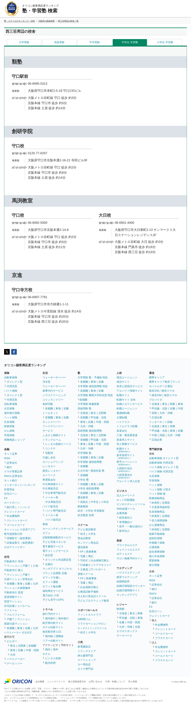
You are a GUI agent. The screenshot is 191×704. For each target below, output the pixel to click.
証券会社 (12, 462)
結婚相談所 (123, 581)
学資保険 (9, 435)
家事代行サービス (53, 390)
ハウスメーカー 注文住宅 (18, 632)
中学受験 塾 (84, 452)
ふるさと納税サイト (54, 435)
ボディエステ (124, 553)
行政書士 (85, 564)
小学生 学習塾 (165, 42)
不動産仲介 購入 (13, 570)
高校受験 (59, 42)
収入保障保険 (159, 520)
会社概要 (39, 681)
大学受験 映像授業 (88, 403)
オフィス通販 (50, 581)
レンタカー (49, 466)
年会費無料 (13, 515)
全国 (137, 626)
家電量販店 (84, 646)
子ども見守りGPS (53, 599)
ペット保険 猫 (157, 493)
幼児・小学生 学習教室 (91, 510)
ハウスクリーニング (54, 395)
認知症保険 (155, 538)
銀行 (9, 467)
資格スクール (85, 573)
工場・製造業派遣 (127, 435)
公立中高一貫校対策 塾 (91, 470)
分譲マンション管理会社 (18, 579)
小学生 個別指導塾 (88, 488)
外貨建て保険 (157, 542)
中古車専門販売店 (55, 492)
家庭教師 (83, 506)
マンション (13, 565)
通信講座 (83, 547)
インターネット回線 (161, 421)
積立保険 (154, 564)
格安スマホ (170, 395)
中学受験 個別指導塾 (90, 461)
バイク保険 (10, 390)
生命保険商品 (157, 511)
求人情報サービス (127, 443)
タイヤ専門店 (85, 668)
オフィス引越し (52, 577)
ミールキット (50, 412)
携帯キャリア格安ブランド (164, 381)
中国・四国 (32, 650)
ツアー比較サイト (53, 640)
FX (5, 498)
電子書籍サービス (53, 546)
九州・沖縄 (86, 426)
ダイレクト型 (14, 381)
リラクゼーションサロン (92, 623)
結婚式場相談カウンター (131, 585)
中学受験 (94, 42)
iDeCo (152, 593)
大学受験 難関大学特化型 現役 (95, 395)
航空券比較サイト (53, 622)
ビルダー (12, 641)
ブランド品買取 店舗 (55, 573)
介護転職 (122, 417)
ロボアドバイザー (14, 547)
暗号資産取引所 (13, 533)
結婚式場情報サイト (128, 590)
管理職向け (125, 522)
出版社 (49, 564)
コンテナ (50, 448)
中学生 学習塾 (130, 42)
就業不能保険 (157, 533)
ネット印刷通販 (126, 499)
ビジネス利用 (53, 658)
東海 (19, 583)
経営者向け (125, 517)
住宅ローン (10, 493)
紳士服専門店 (85, 655)
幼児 (82, 533)
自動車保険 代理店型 (161, 462)
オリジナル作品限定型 (58, 559)
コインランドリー (53, 399)
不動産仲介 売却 (13, 561)
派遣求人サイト (126, 439)
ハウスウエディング (128, 572)
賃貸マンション (13, 601)
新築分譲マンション (16, 623)
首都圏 (11, 583)
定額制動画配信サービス (57, 537)
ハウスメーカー (16, 658)
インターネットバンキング (19, 484)
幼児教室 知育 (86, 515)
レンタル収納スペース (58, 443)
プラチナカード (164, 638)
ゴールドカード (16, 524)
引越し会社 (49, 457)
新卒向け (124, 530)
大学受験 (24, 42)
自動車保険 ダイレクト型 (164, 458)
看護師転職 (123, 412)
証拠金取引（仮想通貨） (21, 542)
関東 (140, 613)
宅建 (82, 556)
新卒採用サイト (126, 456)
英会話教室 (84, 538)
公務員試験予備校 (88, 591)
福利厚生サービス (53, 590)
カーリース (49, 475)
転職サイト (123, 395)
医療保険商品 (157, 498)
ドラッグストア (87, 651)
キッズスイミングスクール (92, 628)
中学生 (94, 501)
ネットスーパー (52, 421)
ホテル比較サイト (53, 627)
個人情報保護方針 (77, 681)
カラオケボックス (127, 631)
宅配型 (49, 452)
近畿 (27, 583)
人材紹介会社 (124, 469)
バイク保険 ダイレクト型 (164, 467)
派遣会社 (122, 430)
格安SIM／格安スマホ (162, 390)
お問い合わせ (95, 681)
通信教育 (83, 497)
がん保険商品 (157, 524)
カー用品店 (84, 664)
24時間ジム (84, 619)
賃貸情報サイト (13, 596)
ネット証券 (10, 453)
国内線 (49, 636)
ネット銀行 (10, 480)
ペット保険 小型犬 (160, 489)
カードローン (12, 502)
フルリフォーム (16, 614)
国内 (47, 649)
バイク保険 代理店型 (161, 471)
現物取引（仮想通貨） (20, 538)
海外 (55, 649)
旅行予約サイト (52, 613)
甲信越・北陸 (98, 417)
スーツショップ (87, 659)
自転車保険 (10, 403)
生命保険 (9, 421)
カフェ (46, 532)
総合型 (49, 555)
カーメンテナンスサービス (58, 528)
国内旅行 (50, 618)
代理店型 (12, 386)
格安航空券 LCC (52, 631)
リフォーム (10, 610)
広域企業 (157, 417)
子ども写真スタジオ (54, 541)
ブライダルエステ (127, 545)
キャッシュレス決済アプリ (19, 529)
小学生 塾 (83, 479)
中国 (180, 408)
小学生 (105, 501)
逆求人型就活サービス (130, 386)
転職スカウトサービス (130, 403)
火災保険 (9, 408)
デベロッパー (14, 663)
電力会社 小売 (51, 595)
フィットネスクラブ (89, 614)
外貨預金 (9, 489)
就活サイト (123, 381)
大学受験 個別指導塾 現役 (93, 386)
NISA (7, 458)
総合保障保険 (157, 551)
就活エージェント (127, 377)
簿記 (90, 556)
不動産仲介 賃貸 (13, 592)
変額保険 (154, 560)
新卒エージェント (127, 463)
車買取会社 (49, 479)
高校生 (84, 501)
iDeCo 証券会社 (13, 475)
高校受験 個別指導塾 (90, 430)
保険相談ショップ (14, 439)
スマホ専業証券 (13, 471)
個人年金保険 (157, 556)
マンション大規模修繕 (17, 587)
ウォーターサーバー (54, 377)
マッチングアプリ (127, 594)
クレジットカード (14, 511)
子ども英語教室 (87, 529)
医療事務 (91, 551)
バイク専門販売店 (55, 510)
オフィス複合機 (52, 586)
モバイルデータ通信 (161, 386)
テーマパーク (124, 635)
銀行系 (11, 507)
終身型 (155, 502)
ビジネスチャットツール (131, 504)
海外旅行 (63, 618)
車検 (45, 524)
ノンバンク (23, 507)
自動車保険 (10, 377)
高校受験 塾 (84, 408)
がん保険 (9, 430)
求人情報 (132, 681)
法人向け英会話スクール (92, 596)
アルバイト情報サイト (130, 390)
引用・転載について (115, 681)
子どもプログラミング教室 (93, 600)
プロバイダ (155, 399)
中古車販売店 (50, 488)
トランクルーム (52, 439)
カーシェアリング (53, 461)
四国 (154, 412)
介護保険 (154, 547)
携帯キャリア (157, 377)
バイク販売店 (50, 506)
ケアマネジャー (102, 564)
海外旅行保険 (12, 412)
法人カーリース (126, 495)
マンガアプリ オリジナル (57, 568)
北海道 (84, 412)
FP (82, 551)
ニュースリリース (56, 681)
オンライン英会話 (88, 542)
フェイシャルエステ (128, 549)
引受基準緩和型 (161, 507)
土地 (35, 565)
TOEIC (84, 560)
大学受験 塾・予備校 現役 (93, 377)
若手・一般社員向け (131, 526)
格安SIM (157, 395)
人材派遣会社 (124, 476)
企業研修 (122, 513)
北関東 (22, 645)
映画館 (120, 608)
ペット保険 (10, 417)
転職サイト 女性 (126, 399)
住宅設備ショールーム (17, 605)
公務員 (84, 569)
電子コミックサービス (56, 550)
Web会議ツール (126, 508)
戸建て (26, 565)
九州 (35, 583)
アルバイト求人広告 (128, 481)
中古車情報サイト (53, 484)
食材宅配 (48, 403)
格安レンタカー (52, 470)
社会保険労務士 (100, 560)
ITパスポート (98, 569)
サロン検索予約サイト (130, 558)
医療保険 (9, 426)
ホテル (46, 653)
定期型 (166, 502)
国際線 (59, 636)
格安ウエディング (127, 577)
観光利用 (50, 662)
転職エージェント (127, 408)
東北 (12, 645)
